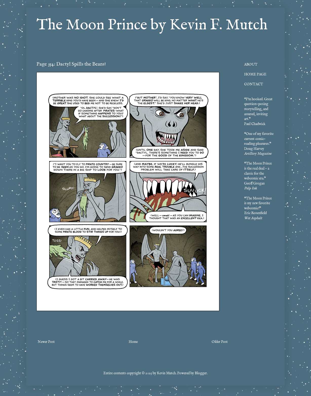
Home (133, 342)
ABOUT (251, 64)
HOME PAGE (255, 74)
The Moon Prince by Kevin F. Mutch (151, 25)
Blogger (201, 373)
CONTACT (253, 84)
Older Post (220, 342)
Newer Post (46, 342)
